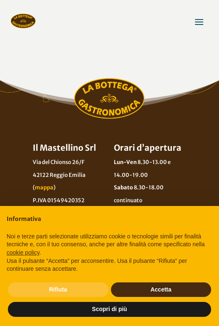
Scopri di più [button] (109, 309)
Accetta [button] (160, 289)
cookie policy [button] (23, 252)
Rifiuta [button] (58, 289)
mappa (44, 187)
